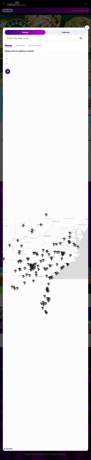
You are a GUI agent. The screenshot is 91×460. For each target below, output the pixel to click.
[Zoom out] (6, 63)
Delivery (66, 32)
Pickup (25, 32)
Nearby (8, 45)
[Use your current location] (7, 71)
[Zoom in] (6, 58)
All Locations (35, 45)
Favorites (20, 45)
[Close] (87, 27)
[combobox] (45, 38)
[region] (45, 253)
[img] (26, 274)
